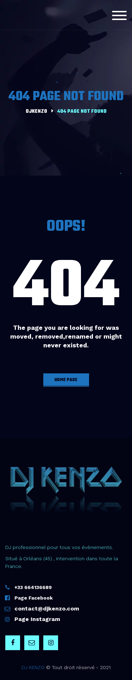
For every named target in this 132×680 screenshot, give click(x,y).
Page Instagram (37, 619)
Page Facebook (33, 598)
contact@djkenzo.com (46, 608)
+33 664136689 (33, 587)
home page (66, 380)
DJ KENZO (33, 667)
